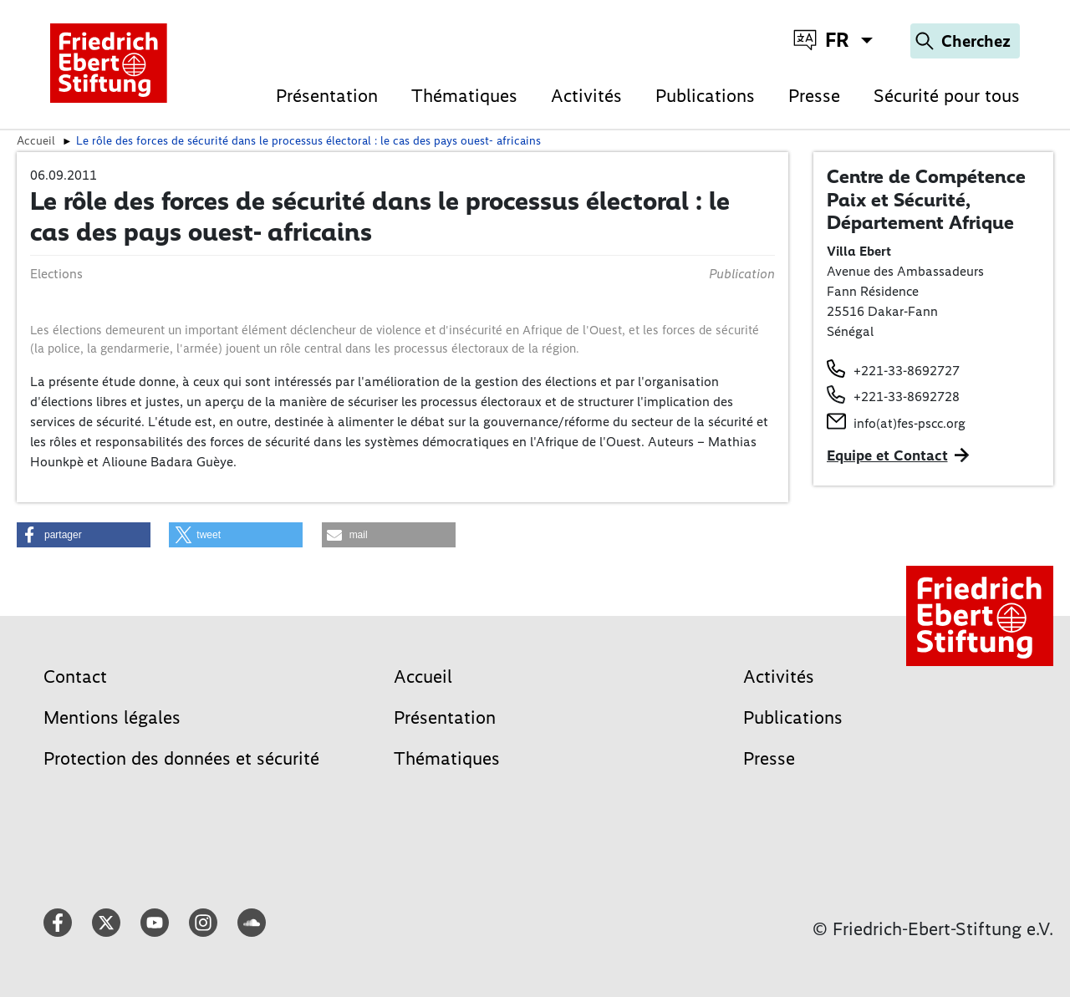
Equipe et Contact (887, 455)
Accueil (36, 140)
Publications (705, 95)
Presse (814, 95)
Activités (586, 95)
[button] (83, 534)
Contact (75, 676)
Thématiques (464, 95)
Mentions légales (112, 717)
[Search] (965, 40)
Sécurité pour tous (947, 95)
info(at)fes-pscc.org (909, 423)
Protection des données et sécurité (181, 758)
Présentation (327, 95)
